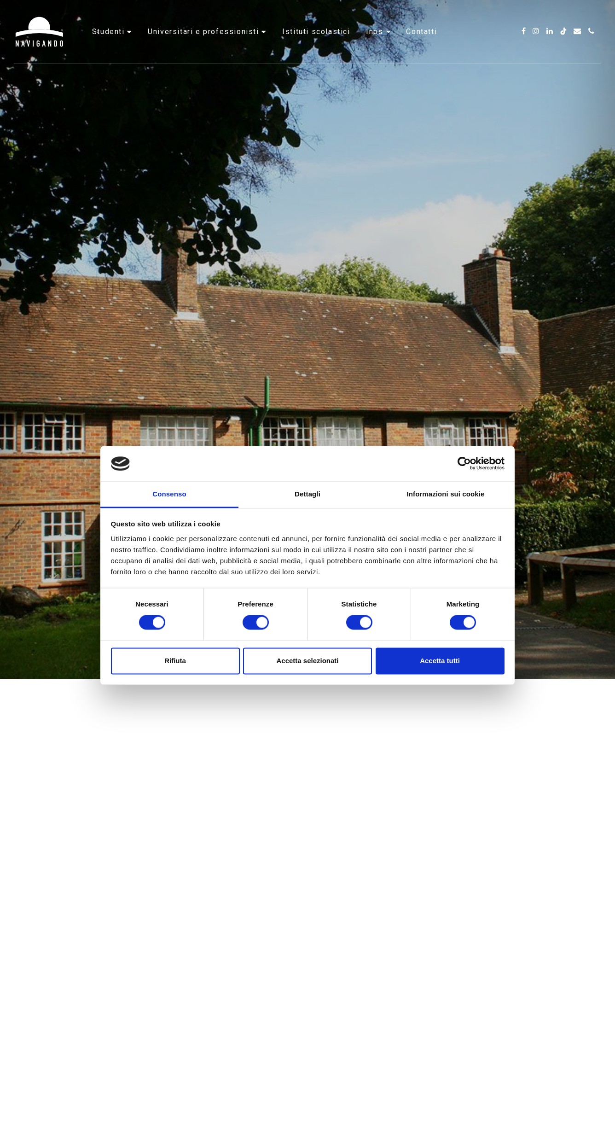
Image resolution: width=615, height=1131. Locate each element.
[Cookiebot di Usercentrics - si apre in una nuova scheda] (464, 464)
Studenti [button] (109, 34)
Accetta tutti (440, 661)
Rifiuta (175, 661)
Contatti (421, 34)
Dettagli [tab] (307, 494)
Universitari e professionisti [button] (204, 34)
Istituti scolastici (316, 34)
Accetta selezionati (307, 661)
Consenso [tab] (169, 494)
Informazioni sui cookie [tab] (446, 494)
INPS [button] (378, 34)
